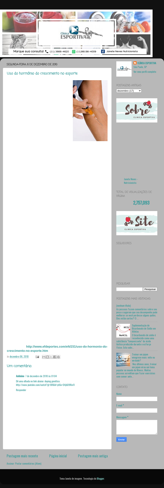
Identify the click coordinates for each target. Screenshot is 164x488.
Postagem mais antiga (93, 455)
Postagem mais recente (22, 455)
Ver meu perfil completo (144, 72)
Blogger (100, 478)
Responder (21, 390)
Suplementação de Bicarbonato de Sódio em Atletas (144, 328)
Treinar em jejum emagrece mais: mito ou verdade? (143, 357)
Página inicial (58, 455)
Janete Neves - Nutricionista (131, 181)
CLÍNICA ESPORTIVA (146, 63)
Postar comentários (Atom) (28, 463)
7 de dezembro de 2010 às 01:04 (41, 376)
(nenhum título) (123, 305)
